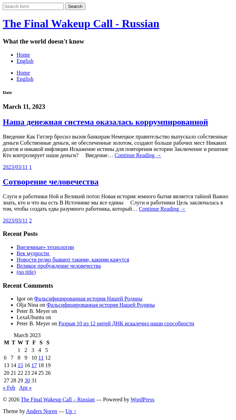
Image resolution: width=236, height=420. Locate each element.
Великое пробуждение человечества (59, 266)
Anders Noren (41, 411)
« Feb (9, 388)
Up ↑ (71, 411)
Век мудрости (33, 253)
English (25, 61)
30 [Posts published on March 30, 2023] (27, 380)
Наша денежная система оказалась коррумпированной (105, 121)
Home (23, 55)
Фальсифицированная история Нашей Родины (88, 299)
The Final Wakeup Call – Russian (58, 399)
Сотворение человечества (51, 181)
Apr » (25, 388)
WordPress (142, 399)
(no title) (26, 272)
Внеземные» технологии (45, 247)
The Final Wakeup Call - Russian (81, 23)
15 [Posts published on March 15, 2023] (20, 365)
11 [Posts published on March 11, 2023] (40, 358)
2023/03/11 (15, 167)
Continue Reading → (138, 155)
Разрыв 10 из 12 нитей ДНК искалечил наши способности (126, 323)
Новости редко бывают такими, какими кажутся (73, 259)
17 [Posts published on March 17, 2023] (34, 365)
